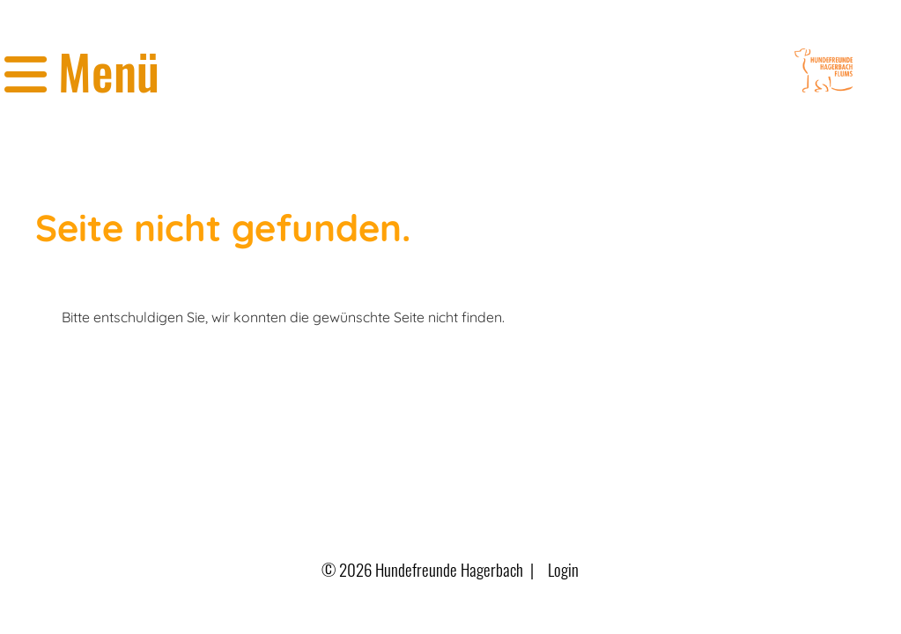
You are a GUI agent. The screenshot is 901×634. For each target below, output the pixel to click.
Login (563, 569)
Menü (81, 71)
